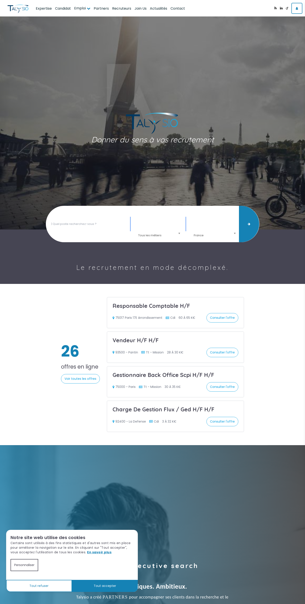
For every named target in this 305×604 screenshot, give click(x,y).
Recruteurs (121, 8)
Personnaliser (24, 565)
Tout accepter (105, 586)
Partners (101, 8)
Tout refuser (38, 586)
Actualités (158, 8)
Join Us (141, 8)
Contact (177, 8)
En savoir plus (99, 552)
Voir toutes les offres (80, 378)
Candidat (63, 8)
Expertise (44, 8)
